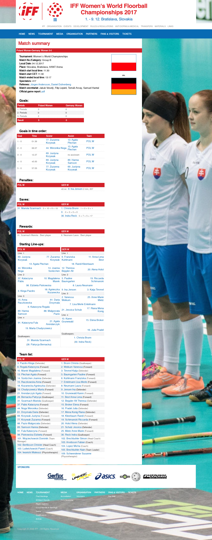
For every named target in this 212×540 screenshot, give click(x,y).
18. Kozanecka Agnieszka (31, 385)
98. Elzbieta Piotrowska (38, 285)
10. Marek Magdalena (29, 370)
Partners (91, 34)
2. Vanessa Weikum (68, 299)
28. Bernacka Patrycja (29, 397)
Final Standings (42, 496)
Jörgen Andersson (40, 84)
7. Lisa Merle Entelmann (83, 304)
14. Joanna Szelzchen (54, 269)
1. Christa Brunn (70, 208)
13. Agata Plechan (73, 141)
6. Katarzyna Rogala (39, 306)
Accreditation (66, 496)
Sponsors (24, 467)
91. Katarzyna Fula (28, 322)
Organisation (74, 34)
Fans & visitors (110, 34)
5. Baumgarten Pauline (73, 374)
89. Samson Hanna (27, 427)
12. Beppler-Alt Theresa (73, 400)
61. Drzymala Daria (27, 412)
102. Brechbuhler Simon (74, 438)
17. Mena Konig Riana (73, 412)
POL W (90, 141)
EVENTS (67, 26)
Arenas (39, 519)
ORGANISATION (54, 26)
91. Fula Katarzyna (27, 430)
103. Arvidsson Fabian (73, 442)
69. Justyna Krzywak (52, 155)
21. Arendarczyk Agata (29, 393)
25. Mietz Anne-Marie (72, 430)
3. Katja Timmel (95, 289)
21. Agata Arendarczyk (53, 323)
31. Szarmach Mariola (29, 400)
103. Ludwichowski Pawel (31, 448)
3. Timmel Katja (69, 370)
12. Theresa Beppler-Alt (68, 269)
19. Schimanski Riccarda (74, 419)
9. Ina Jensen (75, 188)
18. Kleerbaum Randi (72, 415)
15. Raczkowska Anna (29, 382)
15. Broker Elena (70, 404)
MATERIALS (160, 26)
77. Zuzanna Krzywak (52, 141)
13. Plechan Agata (27, 374)
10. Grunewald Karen (72, 393)
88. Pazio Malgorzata (28, 423)
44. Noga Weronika (27, 408)
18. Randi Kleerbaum (82, 263)
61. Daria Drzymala (54, 301)
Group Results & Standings (46, 508)
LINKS (170, 26)
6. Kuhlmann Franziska (73, 378)
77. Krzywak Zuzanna (29, 419)
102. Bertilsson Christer (29, 444)
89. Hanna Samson (73, 161)
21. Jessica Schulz (72, 309)
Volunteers (80, 496)
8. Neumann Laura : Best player (76, 235)
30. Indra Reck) (83, 341)
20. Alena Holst (96, 269)
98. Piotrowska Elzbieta (29, 434)
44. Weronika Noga (56, 148)
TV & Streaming (67, 500)
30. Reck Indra (69, 434)
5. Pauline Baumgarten (68, 280)
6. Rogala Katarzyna (28, 366)
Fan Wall (111, 496)
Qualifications (41, 515)
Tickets (127, 34)
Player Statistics (42, 504)
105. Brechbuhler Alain (73, 449)
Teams (38, 511)
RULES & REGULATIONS (101, 26)
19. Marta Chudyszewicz (38, 328)
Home (22, 34)
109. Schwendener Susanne (76, 453)
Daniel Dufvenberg (61, 84)
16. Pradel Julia (69, 408)
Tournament (45, 34)
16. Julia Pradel (95, 329)
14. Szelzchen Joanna (29, 378)
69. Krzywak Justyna (28, 415)
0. (62, 212)
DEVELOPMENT (80, 26)
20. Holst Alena (69, 423)
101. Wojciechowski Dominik (32, 438)
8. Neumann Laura (71, 385)
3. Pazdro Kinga (25, 363)
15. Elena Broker (95, 320)
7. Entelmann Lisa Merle (74, 382)
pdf (43, 91)
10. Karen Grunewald (67, 320)
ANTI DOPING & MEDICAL (127, 26)
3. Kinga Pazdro (26, 290)
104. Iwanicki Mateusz (29, 452)
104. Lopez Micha (70, 446)
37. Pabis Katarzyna (28, 404)
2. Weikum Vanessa (72, 366)
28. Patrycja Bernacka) (39, 344)
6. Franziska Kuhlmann (68, 258)
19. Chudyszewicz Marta (30, 389)
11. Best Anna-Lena (71, 397)
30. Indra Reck (69, 215)
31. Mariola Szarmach (29, 208)
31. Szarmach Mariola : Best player (34, 235)
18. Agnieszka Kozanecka (52, 291)
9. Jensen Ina (68, 389)
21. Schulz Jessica (71, 427)
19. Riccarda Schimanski (97, 280)
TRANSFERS (147, 26)
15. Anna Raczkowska (25, 301)
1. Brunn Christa (70, 363)
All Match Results (43, 500)
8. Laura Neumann (83, 285)
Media (59, 34)
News (31, 34)
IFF (43, 26)
